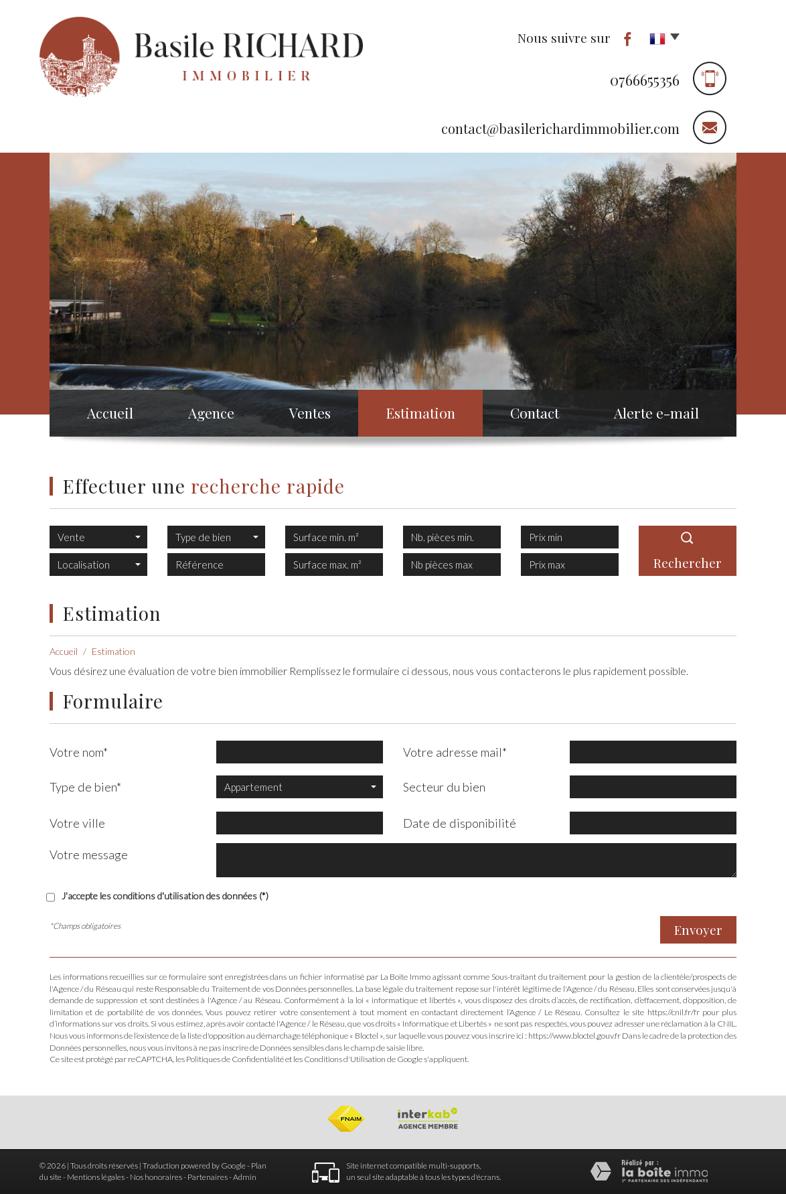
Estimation (420, 412)
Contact (534, 412)
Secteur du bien (444, 786)
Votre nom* (79, 752)
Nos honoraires (156, 1177)
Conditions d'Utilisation (345, 1059)
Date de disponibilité (459, 823)
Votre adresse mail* (455, 752)
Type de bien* (85, 786)
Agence (211, 412)
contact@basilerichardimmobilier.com (560, 128)
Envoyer (698, 929)
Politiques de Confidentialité (235, 1059)
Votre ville (77, 823)
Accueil (110, 412)
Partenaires (207, 1177)
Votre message (89, 854)
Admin (244, 1177)
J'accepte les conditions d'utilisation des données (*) (165, 895)
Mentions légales (96, 1177)
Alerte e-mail (656, 412)
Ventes (310, 412)
